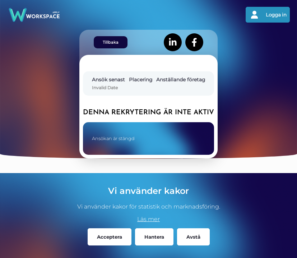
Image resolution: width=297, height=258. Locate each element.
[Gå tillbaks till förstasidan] (78, 15)
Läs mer (148, 219)
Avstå (193, 237)
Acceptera (109, 237)
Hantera (154, 237)
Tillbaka (111, 42)
